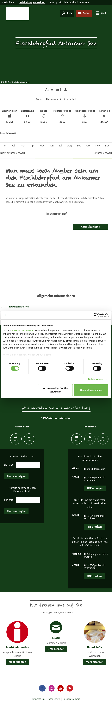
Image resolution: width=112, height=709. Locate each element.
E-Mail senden (56, 649)
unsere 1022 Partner (23, 330)
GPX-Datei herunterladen (56, 418)
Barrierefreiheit (71, 699)
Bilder (75, 468)
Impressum (38, 699)
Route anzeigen (16, 476)
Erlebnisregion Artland (32, 2)
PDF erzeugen (95, 488)
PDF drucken (94, 526)
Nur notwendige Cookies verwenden (55, 390)
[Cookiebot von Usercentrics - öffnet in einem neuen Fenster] (96, 315)
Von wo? (8, 465)
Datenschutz (54, 699)
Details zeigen (95, 379)
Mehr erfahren (17, 662)
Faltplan (76, 553)
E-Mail (75, 477)
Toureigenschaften (19, 306)
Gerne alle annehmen (91, 390)
